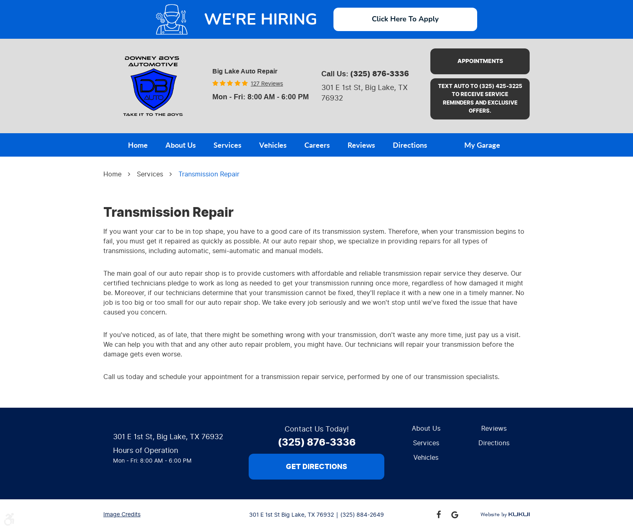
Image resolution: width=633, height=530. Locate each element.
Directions (410, 145)
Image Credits (121, 514)
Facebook (438, 515)
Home (138, 145)
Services (227, 145)
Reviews (361, 145)
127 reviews (267, 84)
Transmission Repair (208, 174)
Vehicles (273, 145)
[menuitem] (138, 144)
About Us (181, 145)
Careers (317, 145)
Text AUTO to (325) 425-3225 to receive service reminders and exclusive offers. (480, 98)
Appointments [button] (480, 61)
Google (454, 515)
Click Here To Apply (405, 19)
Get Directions (316, 466)
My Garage (482, 145)
